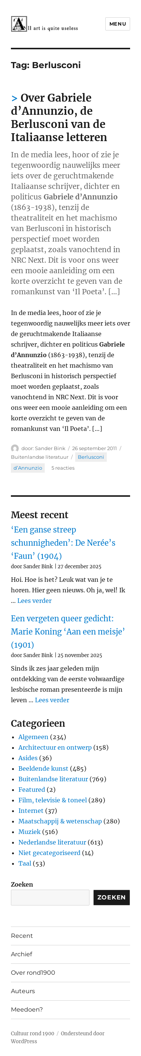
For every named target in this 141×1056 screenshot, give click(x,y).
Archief (21, 954)
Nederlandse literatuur (52, 842)
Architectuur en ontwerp (55, 747)
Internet (31, 810)
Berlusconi (91, 457)
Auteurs (23, 991)
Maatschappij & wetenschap (60, 821)
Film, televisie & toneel (52, 800)
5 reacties (63, 468)
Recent (22, 935)
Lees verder (34, 600)
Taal (24, 863)
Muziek (29, 831)
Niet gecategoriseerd (49, 853)
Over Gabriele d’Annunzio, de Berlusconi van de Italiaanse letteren (59, 117)
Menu (117, 24)
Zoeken (22, 884)
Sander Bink (50, 448)
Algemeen (33, 737)
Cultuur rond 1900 (32, 1033)
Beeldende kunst (43, 768)
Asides (28, 758)
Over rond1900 (33, 972)
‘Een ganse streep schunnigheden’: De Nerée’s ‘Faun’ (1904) (63, 543)
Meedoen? (27, 1009)
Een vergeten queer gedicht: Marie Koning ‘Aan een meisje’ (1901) (68, 632)
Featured (31, 789)
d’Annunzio (28, 468)
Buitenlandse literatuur (39, 457)
